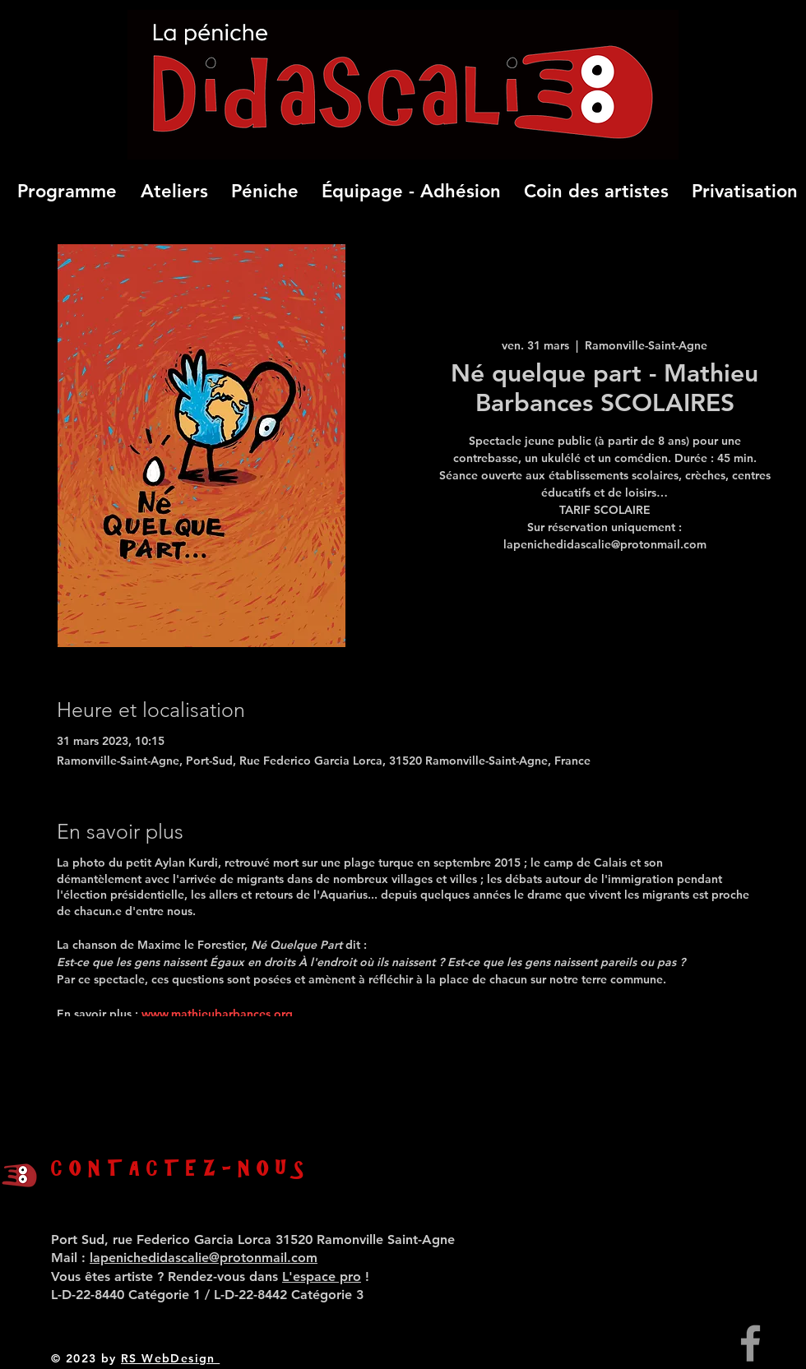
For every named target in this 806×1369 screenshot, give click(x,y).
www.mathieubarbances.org (218, 1013)
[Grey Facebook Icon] (750, 1343)
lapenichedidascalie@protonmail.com (203, 1257)
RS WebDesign (170, 1358)
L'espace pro (321, 1276)
